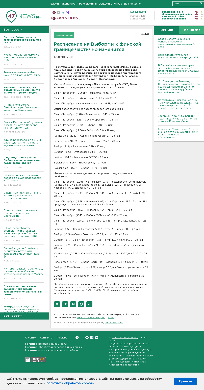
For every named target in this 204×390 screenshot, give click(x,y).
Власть (55, 4)
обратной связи (114, 323)
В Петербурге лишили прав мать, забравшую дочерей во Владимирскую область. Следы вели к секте (178, 69)
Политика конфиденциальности (46, 344)
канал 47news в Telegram (91, 318)
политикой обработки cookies (70, 383)
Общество (105, 4)
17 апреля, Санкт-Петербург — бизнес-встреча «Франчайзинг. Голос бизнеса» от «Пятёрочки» (178, 133)
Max (96, 337)
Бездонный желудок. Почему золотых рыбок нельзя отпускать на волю (24, 198)
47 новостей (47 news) (125, 338)
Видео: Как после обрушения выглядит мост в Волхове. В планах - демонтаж (24, 127)
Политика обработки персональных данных (54, 347)
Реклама (62, 338)
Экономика (68, 4)
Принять (185, 381)
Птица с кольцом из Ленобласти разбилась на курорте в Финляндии (24, 110)
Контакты (46, 338)
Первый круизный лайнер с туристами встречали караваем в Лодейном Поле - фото (24, 254)
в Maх (111, 318)
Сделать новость (67, 18)
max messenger (67, 12)
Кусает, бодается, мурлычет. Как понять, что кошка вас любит (24, 60)
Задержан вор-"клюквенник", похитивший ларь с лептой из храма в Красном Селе (177, 119)
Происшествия (87, 4)
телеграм (62, 12)
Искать (201, 3)
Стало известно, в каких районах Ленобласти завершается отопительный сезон (176, 43)
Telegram (91, 337)
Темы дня (166, 30)
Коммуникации (64, 35)
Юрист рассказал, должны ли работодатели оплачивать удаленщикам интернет (24, 145)
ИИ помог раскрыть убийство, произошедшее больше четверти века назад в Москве (24, 274)
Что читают (191, 30)
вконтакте (58, 12)
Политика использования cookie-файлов (51, 350)
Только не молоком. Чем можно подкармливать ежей (24, 76)
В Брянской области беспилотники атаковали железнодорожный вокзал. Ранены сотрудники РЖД (24, 234)
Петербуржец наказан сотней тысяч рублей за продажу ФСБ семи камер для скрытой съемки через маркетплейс (178, 104)
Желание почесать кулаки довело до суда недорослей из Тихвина (24, 180)
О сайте (30, 338)
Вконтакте (77, 337)
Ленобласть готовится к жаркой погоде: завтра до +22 (178, 56)
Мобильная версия (54, 12)
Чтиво (118, 4)
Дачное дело (132, 4)
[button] (57, 304)
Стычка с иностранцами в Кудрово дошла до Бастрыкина (24, 215)
